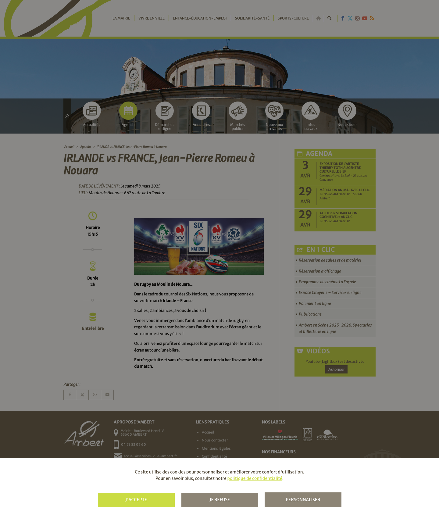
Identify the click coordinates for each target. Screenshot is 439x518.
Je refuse (219, 499)
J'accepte (136, 499)
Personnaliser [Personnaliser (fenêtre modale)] (303, 499)
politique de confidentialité (254, 478)
